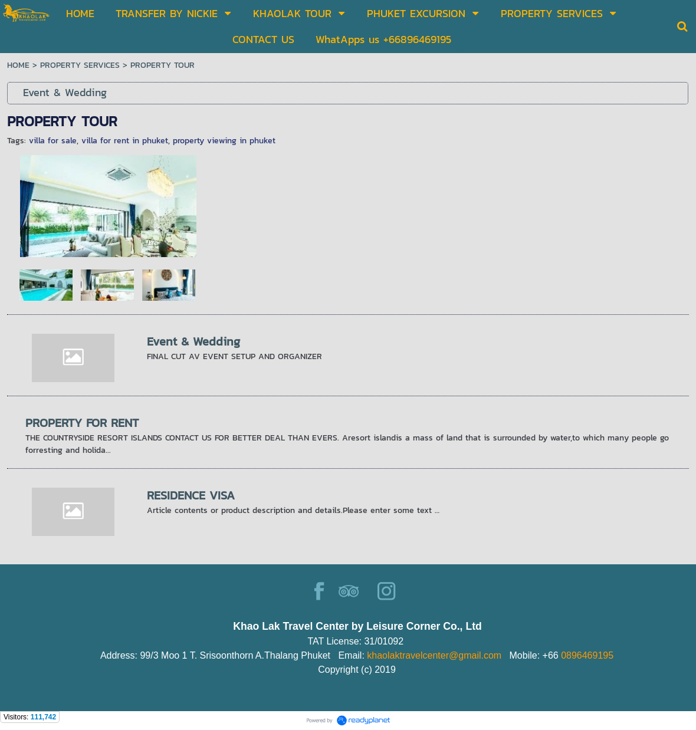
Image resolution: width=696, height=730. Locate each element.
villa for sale (53, 140)
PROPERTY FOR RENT (82, 423)
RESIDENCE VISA (191, 495)
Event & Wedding (193, 341)
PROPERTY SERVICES (80, 65)
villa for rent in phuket (124, 140)
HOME (18, 65)
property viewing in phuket (224, 140)
